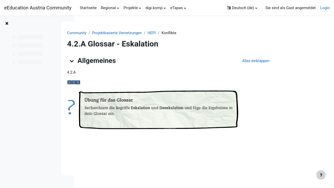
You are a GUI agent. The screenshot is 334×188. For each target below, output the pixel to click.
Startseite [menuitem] (88, 7)
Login (325, 7)
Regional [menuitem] (108, 7)
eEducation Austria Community (37, 8)
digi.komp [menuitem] (154, 7)
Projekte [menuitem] (130, 7)
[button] (242, 8)
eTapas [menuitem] (176, 7)
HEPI (185, 33)
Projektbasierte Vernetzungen (149, 33)
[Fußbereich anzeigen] (321, 175)
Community (108, 33)
